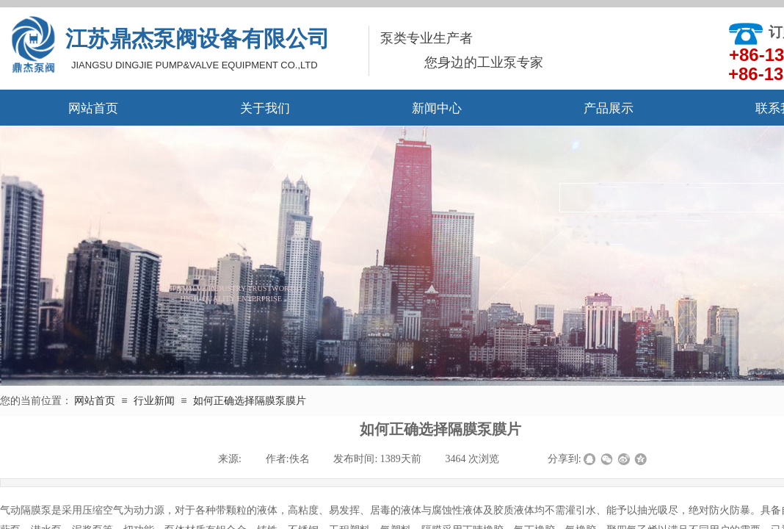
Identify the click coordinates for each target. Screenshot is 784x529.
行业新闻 (154, 400)
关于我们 (265, 108)
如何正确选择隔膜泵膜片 (249, 400)
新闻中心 (437, 108)
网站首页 (93, 108)
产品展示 (609, 108)
